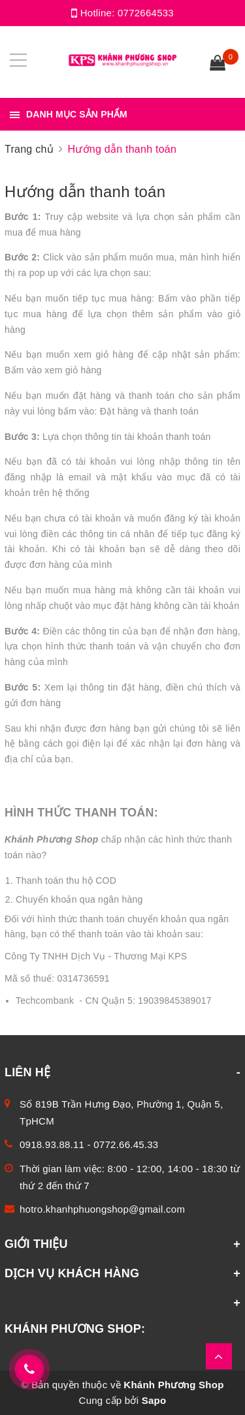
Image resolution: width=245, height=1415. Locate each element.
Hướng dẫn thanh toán (85, 191)
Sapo (154, 1400)
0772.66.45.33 (125, 1144)
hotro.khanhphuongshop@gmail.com (102, 1209)
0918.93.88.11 (52, 1144)
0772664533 (146, 12)
